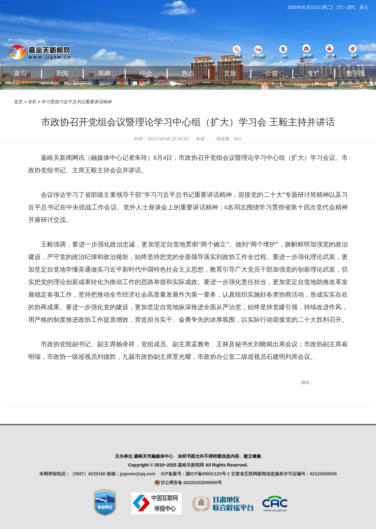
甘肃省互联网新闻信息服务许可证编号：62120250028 (284, 473)
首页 (20, 73)
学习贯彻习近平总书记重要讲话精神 (77, 101)
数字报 (355, 73)
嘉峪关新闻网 (191, 464)
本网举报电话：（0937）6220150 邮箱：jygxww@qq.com (99, 473)
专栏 (313, 73)
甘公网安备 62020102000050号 (188, 483)
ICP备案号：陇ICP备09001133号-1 (195, 473)
